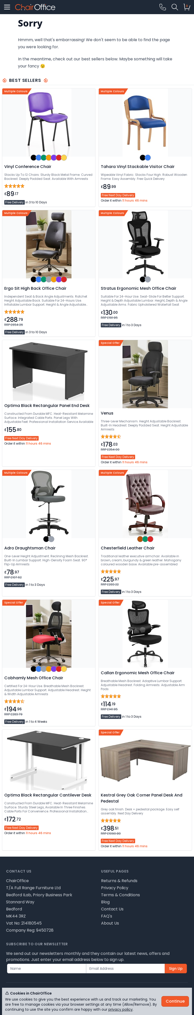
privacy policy (120, 1009)
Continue (175, 1001)
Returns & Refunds (119, 881)
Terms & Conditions (120, 895)
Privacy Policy (114, 888)
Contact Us (112, 909)
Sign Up (176, 968)
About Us (110, 923)
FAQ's (106, 916)
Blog (105, 902)
